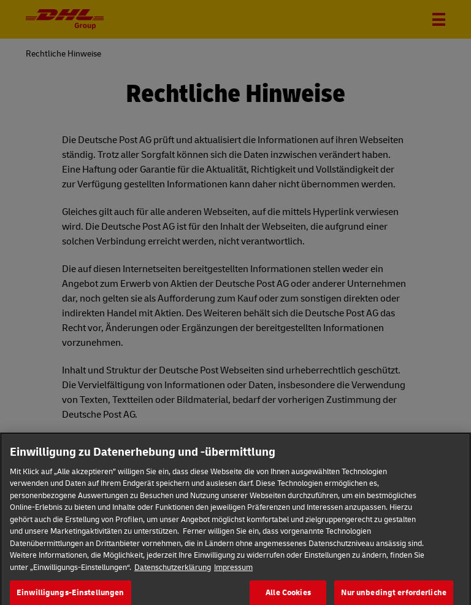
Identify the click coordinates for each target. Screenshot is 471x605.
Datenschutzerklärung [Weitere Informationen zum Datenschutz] (172, 573)
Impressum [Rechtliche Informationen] (233, 573)
